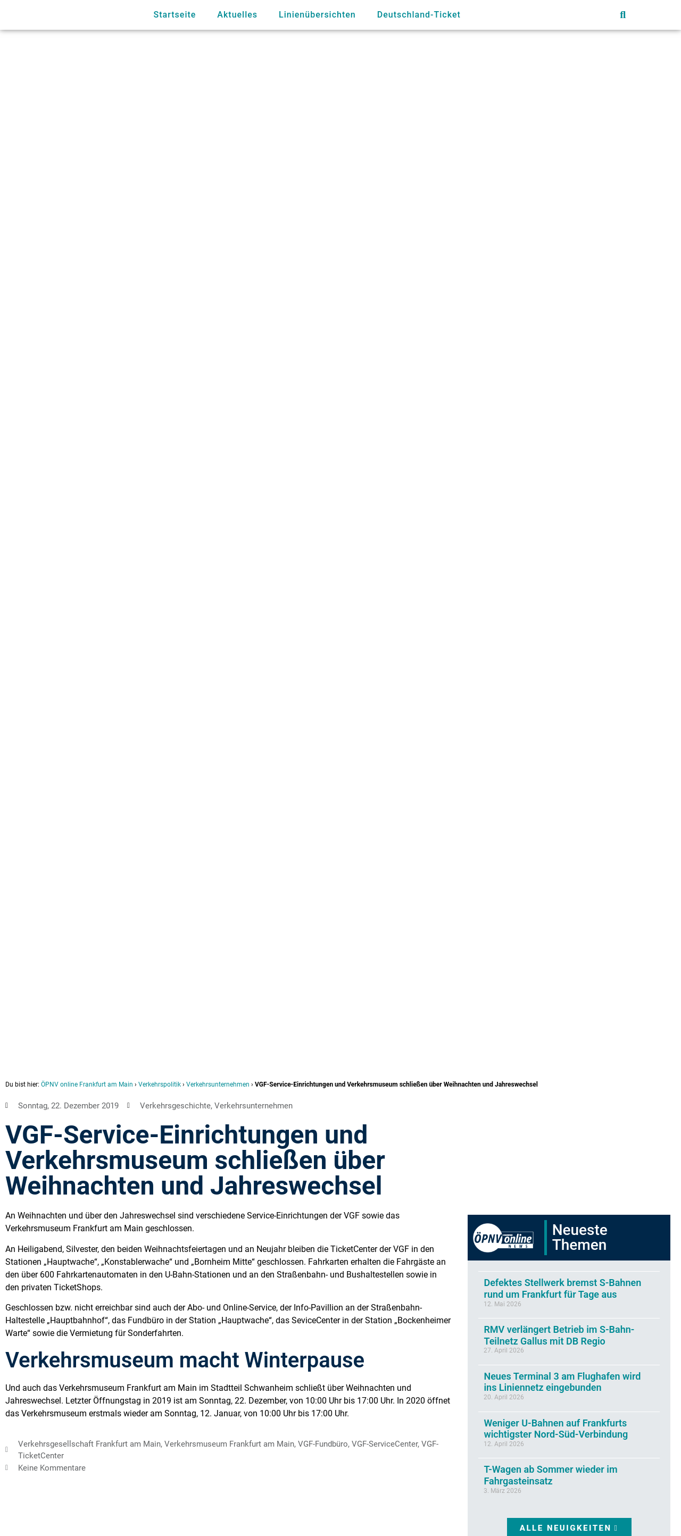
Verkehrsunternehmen (218, 1084)
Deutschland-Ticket (419, 15)
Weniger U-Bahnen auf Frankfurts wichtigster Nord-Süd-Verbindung (556, 1428)
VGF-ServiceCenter (385, 1444)
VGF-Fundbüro (323, 1444)
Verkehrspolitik (159, 1084)
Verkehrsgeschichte (175, 1106)
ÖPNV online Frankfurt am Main (87, 1084)
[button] (623, 15)
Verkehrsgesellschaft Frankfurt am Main (89, 1444)
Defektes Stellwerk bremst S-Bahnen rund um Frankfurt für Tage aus (562, 1288)
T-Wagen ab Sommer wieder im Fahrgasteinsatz (550, 1475)
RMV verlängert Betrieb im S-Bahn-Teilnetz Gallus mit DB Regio (559, 1335)
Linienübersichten (317, 15)
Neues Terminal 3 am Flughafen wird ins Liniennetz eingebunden (562, 1382)
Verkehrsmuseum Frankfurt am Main (229, 1444)
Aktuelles (237, 15)
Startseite (175, 15)
